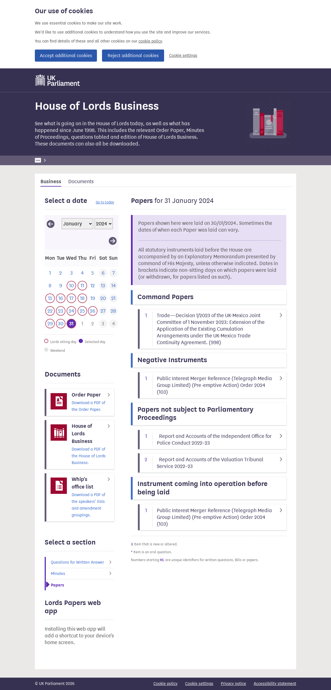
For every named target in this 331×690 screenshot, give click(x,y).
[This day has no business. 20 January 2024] (103, 298)
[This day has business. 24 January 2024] (71, 311)
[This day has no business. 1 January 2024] (50, 273)
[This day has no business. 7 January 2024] (113, 273)
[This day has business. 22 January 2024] (50, 311)
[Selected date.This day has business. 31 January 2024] (71, 323)
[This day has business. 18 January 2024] (82, 298)
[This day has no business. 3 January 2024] (71, 273)
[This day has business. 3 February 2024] (103, 323)
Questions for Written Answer (82, 562)
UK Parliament (47, 160)
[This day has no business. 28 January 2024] (113, 311)
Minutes (82, 573)
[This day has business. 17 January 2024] (71, 298)
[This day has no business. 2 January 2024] (60, 273)
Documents (81, 181)
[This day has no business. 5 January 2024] (92, 273)
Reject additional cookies (133, 55)
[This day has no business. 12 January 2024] (92, 285)
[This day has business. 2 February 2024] (92, 323)
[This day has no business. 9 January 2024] (60, 285)
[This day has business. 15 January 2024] (50, 298)
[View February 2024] (112, 240)
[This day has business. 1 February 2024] (82, 323)
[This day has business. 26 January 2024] (92, 311)
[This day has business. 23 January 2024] (60, 311)
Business (76, 160)
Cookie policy (165, 683)
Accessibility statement (275, 683)
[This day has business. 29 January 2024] (50, 323)
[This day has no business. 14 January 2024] (113, 285)
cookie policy (150, 41)
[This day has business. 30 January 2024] (60, 323)
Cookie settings (183, 55)
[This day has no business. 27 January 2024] (103, 311)
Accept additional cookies (66, 55)
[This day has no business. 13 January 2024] (103, 285)
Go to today (105, 202)
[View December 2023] (50, 223)
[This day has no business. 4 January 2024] (82, 273)
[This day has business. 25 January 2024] (82, 311)
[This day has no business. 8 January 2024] (50, 285)
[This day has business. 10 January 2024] (71, 285)
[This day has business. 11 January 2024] (82, 285)
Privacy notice (233, 683)
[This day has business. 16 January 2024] (60, 298)
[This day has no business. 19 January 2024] (92, 298)
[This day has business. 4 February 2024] (113, 323)
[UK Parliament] (58, 80)
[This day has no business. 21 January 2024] (113, 298)
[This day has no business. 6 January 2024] (103, 273)
